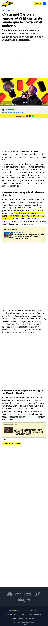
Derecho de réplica (18, 618)
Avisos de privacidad (11, 614)
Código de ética (30, 618)
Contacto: (13, 610)
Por (9, 109)
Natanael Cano (8, 444)
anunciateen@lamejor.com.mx (31, 610)
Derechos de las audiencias (34, 614)
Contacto (22, 614)
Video (18, 444)
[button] (44, 3)
